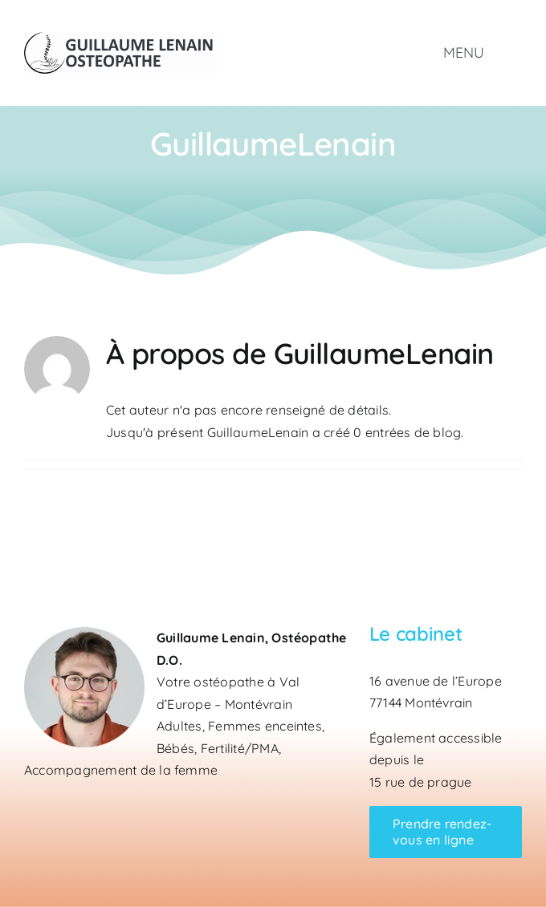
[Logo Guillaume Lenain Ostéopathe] (120, 38)
